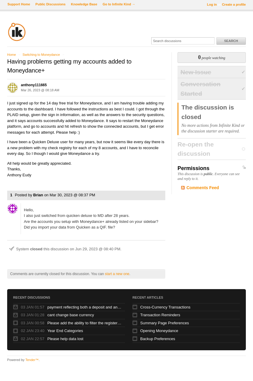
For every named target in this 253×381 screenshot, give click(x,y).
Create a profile (234, 4)
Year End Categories (65, 330)
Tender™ (32, 360)
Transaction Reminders (160, 315)
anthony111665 (34, 85)
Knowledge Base (84, 4)
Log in (212, 4)
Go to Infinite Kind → (119, 4)
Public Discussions (51, 4)
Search (231, 41)
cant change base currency (70, 315)
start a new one (117, 274)
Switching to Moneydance (41, 54)
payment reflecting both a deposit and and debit (84, 307)
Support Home (18, 4)
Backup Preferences (157, 339)
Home (11, 54)
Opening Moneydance (159, 330)
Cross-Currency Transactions (165, 307)
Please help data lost (65, 339)
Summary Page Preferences (164, 323)
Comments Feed (202, 187)
